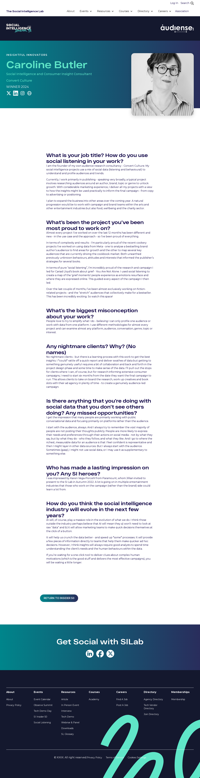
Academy (94, 699)
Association (182, 11)
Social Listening (42, 722)
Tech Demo (67, 716)
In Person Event (70, 705)
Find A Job (122, 699)
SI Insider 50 (40, 716)
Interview (66, 711)
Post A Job (122, 705)
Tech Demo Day (43, 711)
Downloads (67, 728)
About (71, 11)
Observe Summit (43, 705)
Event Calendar (42, 699)
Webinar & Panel (70, 722)
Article (64, 699)
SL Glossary (67, 734)
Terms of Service (115, 757)
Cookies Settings (137, 757)
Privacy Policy (13, 705)
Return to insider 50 (59, 598)
